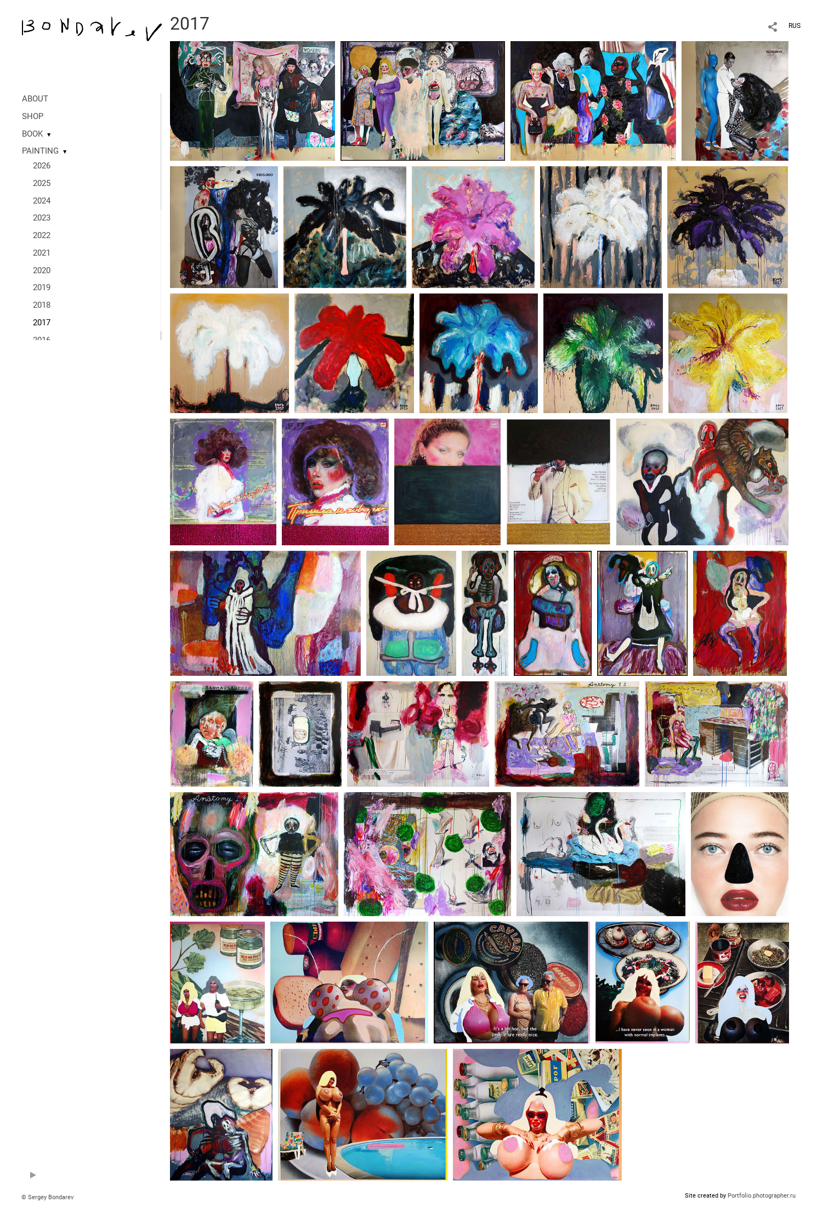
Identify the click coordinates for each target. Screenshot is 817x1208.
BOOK (32, 134)
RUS (794, 26)
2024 (41, 201)
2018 (41, 305)
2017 (41, 323)
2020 (41, 270)
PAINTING (40, 151)
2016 (41, 340)
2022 (41, 235)
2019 (41, 287)
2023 (41, 218)
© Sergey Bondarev (47, 1197)
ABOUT (35, 99)
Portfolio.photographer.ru (762, 1195)
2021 (41, 253)
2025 (41, 183)
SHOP (32, 116)
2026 (41, 166)
